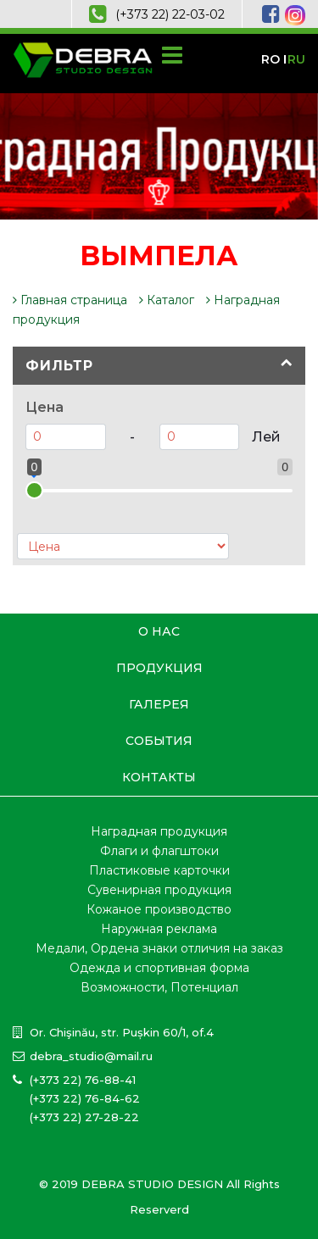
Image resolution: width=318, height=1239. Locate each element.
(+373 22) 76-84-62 (85, 1098)
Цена (44, 407)
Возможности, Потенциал (159, 987)
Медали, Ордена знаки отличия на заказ (159, 948)
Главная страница (70, 300)
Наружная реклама (159, 928)
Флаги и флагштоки (159, 850)
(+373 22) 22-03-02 (170, 14)
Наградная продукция (159, 831)
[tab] (159, 366)
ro (270, 59)
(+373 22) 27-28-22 (84, 1117)
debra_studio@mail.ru (91, 1056)
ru (296, 59)
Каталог (166, 300)
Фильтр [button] (59, 366)
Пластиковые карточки (159, 870)
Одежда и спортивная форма (159, 967)
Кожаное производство (159, 909)
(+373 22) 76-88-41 (83, 1079)
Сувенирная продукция (159, 889)
